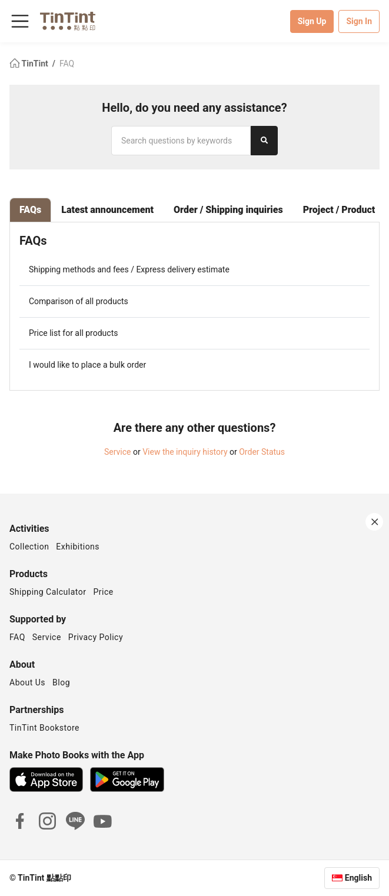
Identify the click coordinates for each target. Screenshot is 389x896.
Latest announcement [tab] (107, 209)
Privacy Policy (95, 637)
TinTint (29, 63)
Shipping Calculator (48, 592)
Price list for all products (73, 333)
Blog (61, 682)
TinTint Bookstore (44, 727)
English (358, 877)
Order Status (262, 452)
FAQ (66, 63)
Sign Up (312, 21)
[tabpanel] (194, 306)
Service (117, 452)
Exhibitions (77, 546)
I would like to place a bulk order (87, 364)
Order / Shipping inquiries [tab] (228, 209)
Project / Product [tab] (339, 209)
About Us (27, 682)
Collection (29, 546)
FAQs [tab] (30, 209)
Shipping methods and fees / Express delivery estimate (129, 269)
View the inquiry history (184, 452)
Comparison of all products (78, 301)
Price (104, 592)
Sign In (359, 21)
